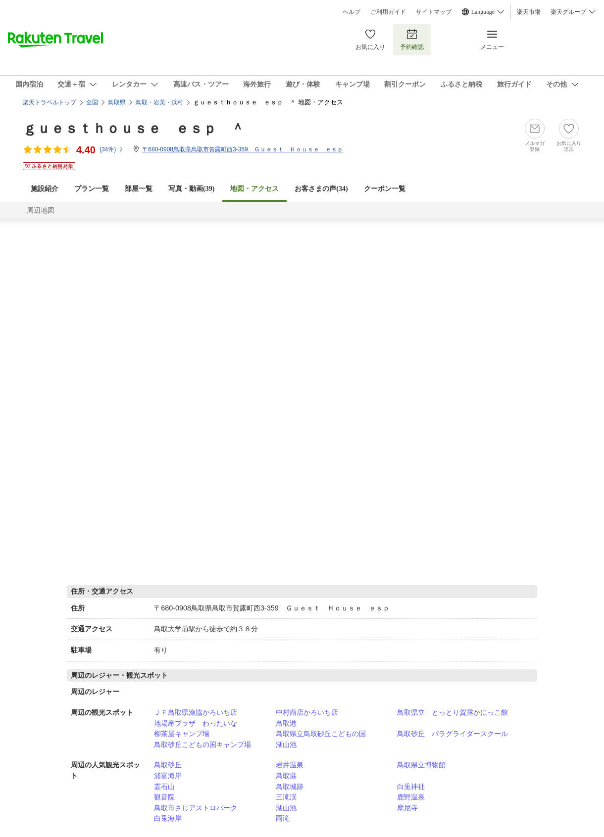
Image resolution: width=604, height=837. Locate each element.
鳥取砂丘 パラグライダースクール (452, 734)
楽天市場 (529, 11)
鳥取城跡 (289, 786)
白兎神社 (411, 786)
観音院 (164, 797)
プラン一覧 (91, 188)
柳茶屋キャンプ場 (181, 734)
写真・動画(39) (191, 188)
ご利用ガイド (388, 11)
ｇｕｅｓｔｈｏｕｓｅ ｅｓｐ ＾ (134, 128)
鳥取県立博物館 (421, 765)
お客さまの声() (321, 188)
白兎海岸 (168, 818)
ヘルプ (351, 11)
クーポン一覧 (384, 188)
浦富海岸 (168, 776)
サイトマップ (434, 11)
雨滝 (283, 818)
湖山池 (286, 744)
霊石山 (164, 786)
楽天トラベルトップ (49, 102)
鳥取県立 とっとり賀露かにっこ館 (452, 712)
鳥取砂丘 (168, 765)
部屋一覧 (138, 188)
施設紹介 (44, 188)
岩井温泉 (289, 765)
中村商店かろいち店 (307, 712)
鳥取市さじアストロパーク (195, 808)
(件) (112, 149)
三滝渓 (286, 797)
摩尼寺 (407, 808)
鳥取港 (286, 723)
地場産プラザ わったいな (195, 723)
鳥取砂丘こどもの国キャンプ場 (202, 744)
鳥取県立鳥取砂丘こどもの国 (321, 734)
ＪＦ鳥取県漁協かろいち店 (195, 712)
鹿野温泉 (411, 797)
